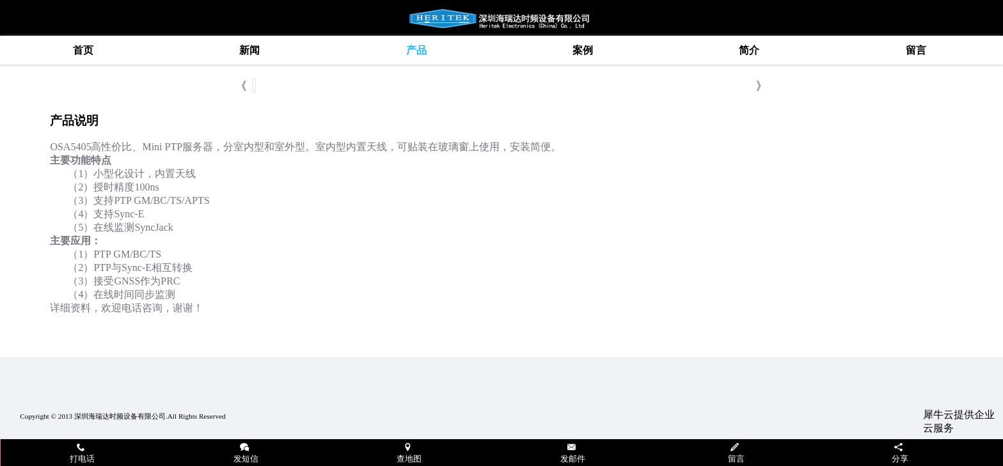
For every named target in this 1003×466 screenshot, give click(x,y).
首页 (83, 50)
